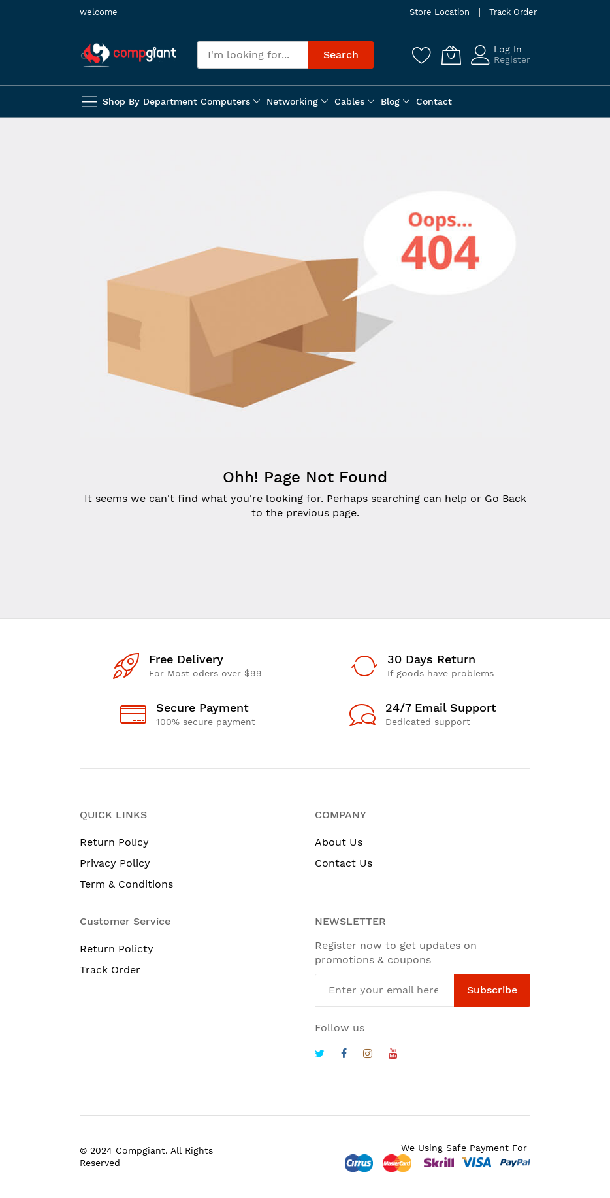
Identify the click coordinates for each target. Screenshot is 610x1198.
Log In (508, 49)
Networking (292, 101)
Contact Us (343, 863)
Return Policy (114, 842)
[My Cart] (451, 55)
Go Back (505, 498)
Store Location (439, 12)
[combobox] (252, 55)
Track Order (513, 12)
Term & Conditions (126, 884)
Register (512, 59)
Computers (225, 101)
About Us (338, 842)
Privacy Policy (115, 863)
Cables (349, 101)
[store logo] (129, 54)
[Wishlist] (422, 55)
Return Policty (116, 948)
